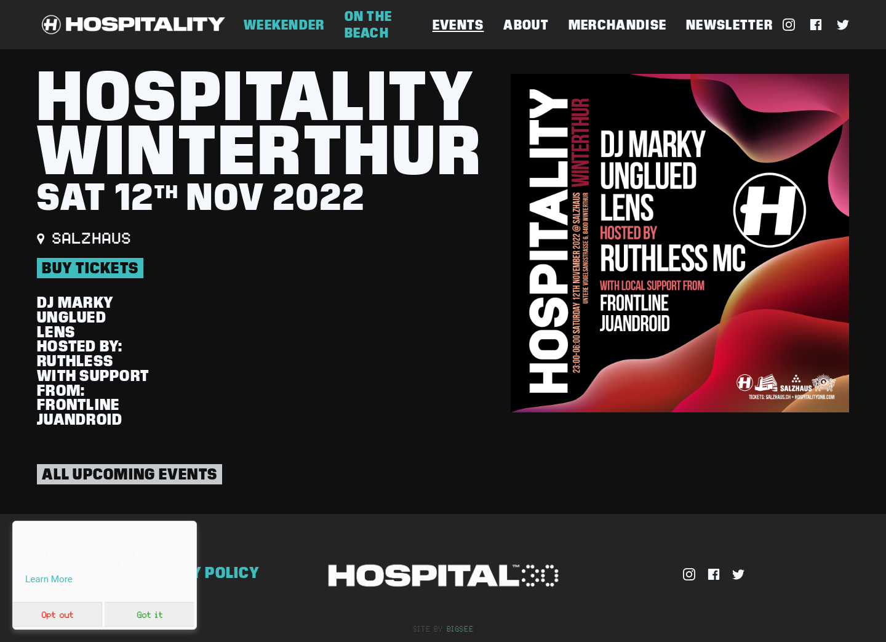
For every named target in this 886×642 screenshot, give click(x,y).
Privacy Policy (197, 572)
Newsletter (729, 25)
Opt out (57, 614)
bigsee (460, 628)
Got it (149, 614)
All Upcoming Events (129, 474)
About (525, 25)
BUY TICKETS (90, 268)
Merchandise (617, 25)
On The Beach (369, 24)
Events (458, 25)
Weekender (284, 25)
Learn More (49, 579)
